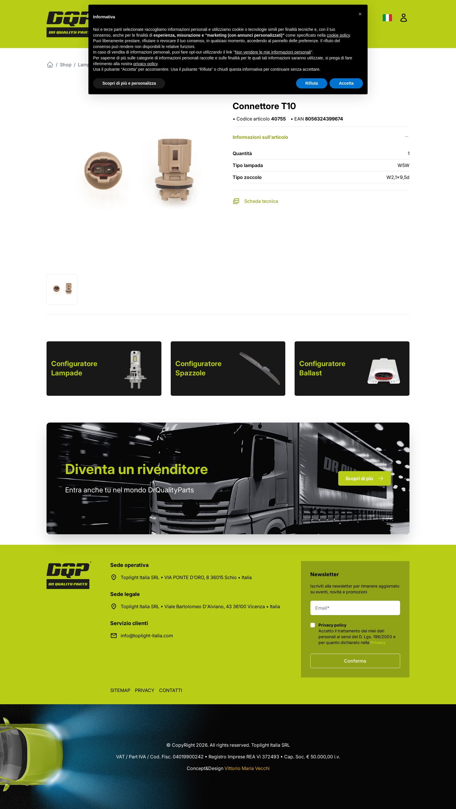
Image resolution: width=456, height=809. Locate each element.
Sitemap (120, 690)
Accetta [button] (346, 83)
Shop (66, 65)
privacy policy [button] (145, 63)
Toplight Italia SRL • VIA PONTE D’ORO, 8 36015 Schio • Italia (186, 577)
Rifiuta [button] (311, 83)
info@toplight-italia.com (147, 635)
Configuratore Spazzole (198, 368)
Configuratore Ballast (322, 368)
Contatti (170, 690)
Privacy (377, 642)
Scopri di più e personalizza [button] (129, 83)
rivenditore (136, 469)
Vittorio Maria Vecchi (247, 768)
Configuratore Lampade (74, 368)
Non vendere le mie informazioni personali (273, 52)
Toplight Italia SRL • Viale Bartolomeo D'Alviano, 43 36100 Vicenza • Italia (200, 606)
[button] (360, 14)
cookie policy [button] (338, 35)
